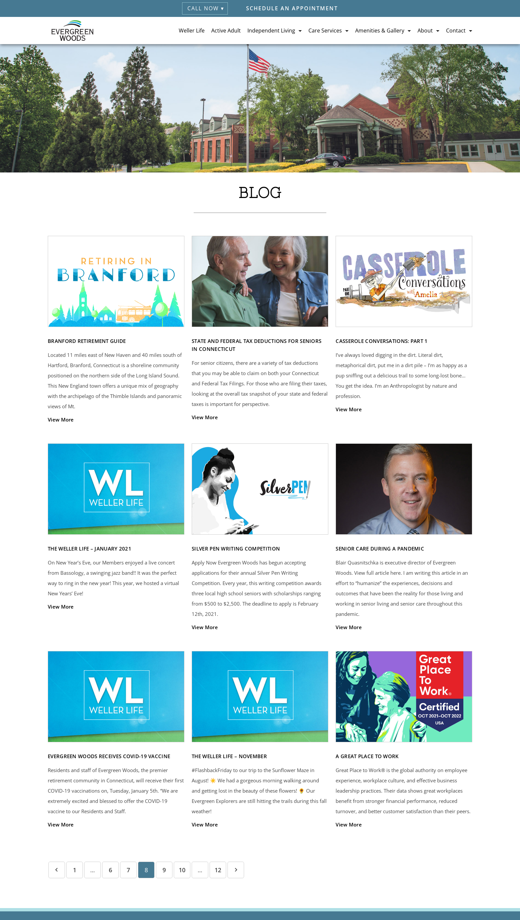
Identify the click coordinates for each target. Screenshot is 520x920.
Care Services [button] (325, 30)
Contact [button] (456, 30)
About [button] (425, 30)
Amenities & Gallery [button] (379, 30)
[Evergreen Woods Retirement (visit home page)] (72, 30)
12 (218, 870)
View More (61, 419)
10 (182, 870)
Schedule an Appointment (292, 8)
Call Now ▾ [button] (205, 8)
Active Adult (226, 30)
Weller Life (192, 30)
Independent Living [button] (271, 30)
